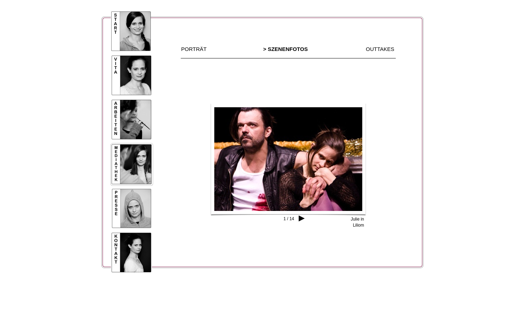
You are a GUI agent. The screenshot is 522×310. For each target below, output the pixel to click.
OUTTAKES (380, 49)
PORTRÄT (193, 49)
